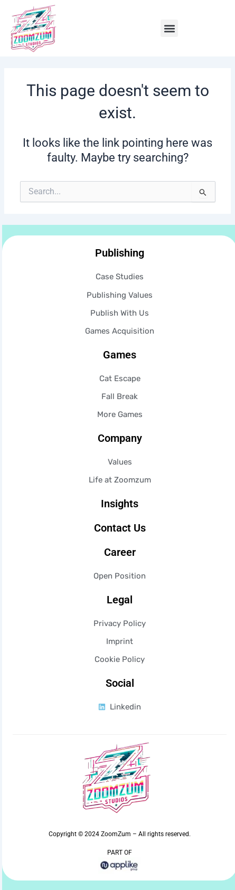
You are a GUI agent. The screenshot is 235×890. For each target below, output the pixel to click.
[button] (169, 28)
